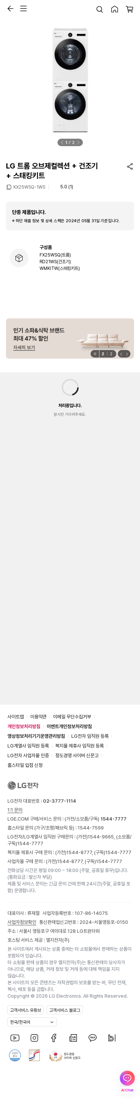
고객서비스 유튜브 (25, 1010)
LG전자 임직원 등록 (90, 736)
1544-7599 (91, 828)
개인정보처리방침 (23, 726)
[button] (8, 8)
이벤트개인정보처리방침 (69, 726)
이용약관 (38, 717)
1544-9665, (102, 837)
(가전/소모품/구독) (95, 819)
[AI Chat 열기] (127, 1082)
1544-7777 (30, 843)
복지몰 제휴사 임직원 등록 (79, 746)
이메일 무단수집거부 (72, 717)
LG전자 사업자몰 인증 (28, 755)
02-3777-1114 (59, 801)
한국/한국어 (20, 1022)
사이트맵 (15, 717)
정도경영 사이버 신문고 (77, 755)
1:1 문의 (14, 810)
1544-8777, (80, 852)
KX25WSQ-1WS (29, 187)
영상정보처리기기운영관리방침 (36, 736)
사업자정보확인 (21, 922)
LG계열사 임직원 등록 (28, 746)
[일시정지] (94, 354)
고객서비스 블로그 (64, 1010)
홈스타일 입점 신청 (25, 765)
